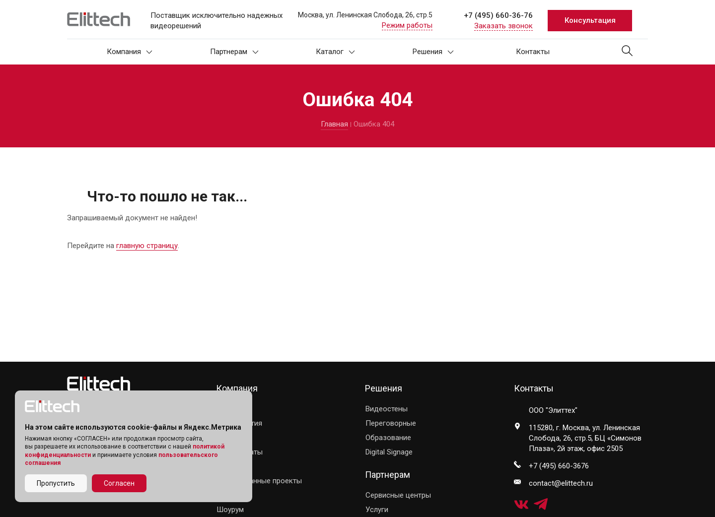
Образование (388, 437)
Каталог (335, 51)
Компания (129, 51)
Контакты (533, 51)
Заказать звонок (503, 25)
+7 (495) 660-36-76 (498, 15)
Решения (433, 51)
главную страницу (147, 245)
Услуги (376, 509)
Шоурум (230, 509)
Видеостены (386, 408)
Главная (334, 124)
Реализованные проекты (259, 480)
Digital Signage (389, 452)
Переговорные (390, 423)
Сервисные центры (398, 495)
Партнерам (234, 51)
